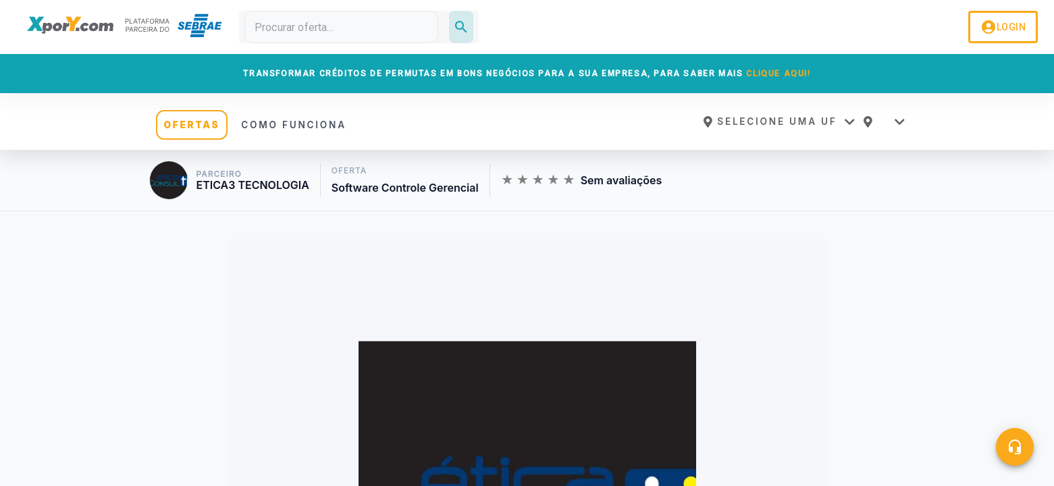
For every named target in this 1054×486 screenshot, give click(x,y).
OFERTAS (192, 124)
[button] (778, 121)
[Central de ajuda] (1015, 447)
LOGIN (1003, 27)
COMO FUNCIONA (293, 124)
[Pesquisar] (461, 27)
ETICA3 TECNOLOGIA (252, 185)
